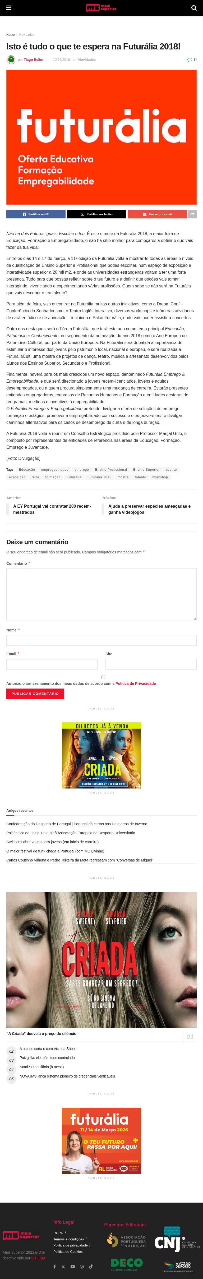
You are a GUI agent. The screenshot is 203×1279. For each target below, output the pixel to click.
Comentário (18, 563)
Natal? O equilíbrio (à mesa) (42, 1067)
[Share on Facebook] (36, 214)
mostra (123, 477)
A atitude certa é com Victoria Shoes (48, 1049)
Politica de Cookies (68, 1252)
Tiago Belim (33, 60)
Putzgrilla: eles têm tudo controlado (47, 1058)
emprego (82, 469)
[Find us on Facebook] (54, 1267)
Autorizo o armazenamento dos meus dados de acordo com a (81, 683)
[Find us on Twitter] (63, 1267)
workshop (160, 477)
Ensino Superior (146, 469)
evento (171, 469)
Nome (13, 630)
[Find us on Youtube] (73, 1267)
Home (10, 34)
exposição (17, 477)
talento (140, 477)
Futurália (74, 477)
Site (108, 654)
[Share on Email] (157, 214)
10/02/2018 (61, 60)
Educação (27, 469)
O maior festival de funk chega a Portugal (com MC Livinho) (55, 851)
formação (53, 477)
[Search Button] (194, 8)
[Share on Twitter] (96, 214)
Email (13, 654)
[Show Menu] (8, 8)
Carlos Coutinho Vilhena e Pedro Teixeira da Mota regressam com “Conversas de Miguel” (79, 860)
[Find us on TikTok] (91, 1267)
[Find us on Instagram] (82, 1267)
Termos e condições (68, 1239)
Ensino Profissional (111, 469)
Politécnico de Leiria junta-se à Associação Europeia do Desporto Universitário (70, 833)
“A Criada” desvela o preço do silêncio (41, 1033)
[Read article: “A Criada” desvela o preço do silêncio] (101, 960)
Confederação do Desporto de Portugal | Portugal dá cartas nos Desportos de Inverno (76, 824)
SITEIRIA (38, 1258)
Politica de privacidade (70, 1245)
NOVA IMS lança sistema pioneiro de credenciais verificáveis (67, 1076)
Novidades (26, 34)
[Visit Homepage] (101, 8)
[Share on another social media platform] (192, 214)
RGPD (58, 1233)
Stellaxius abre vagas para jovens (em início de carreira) (52, 842)
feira (35, 477)
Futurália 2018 (99, 477)
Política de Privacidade (136, 683)
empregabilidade (55, 469)
